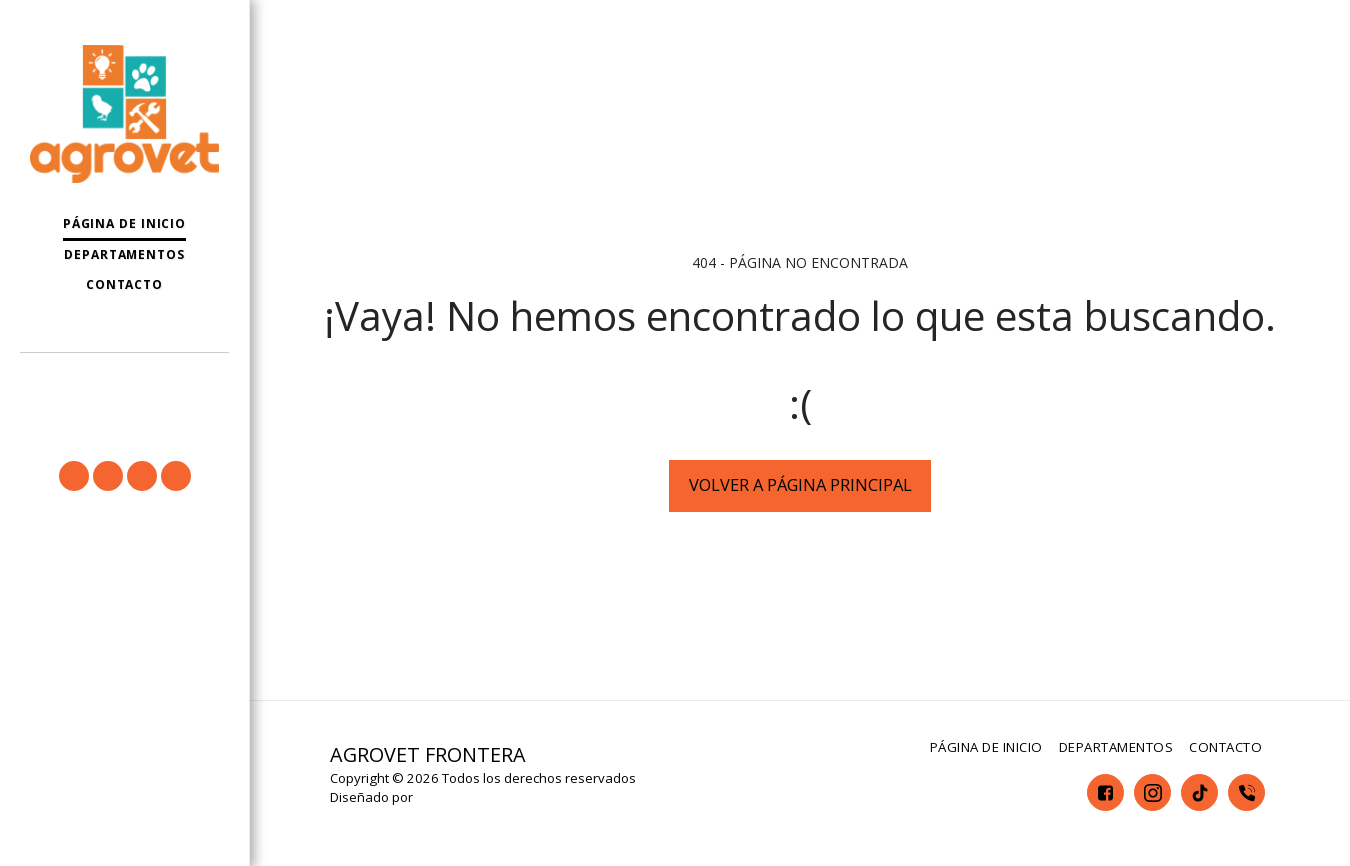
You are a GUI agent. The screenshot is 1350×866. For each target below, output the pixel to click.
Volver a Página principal (800, 484)
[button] (124, 381)
